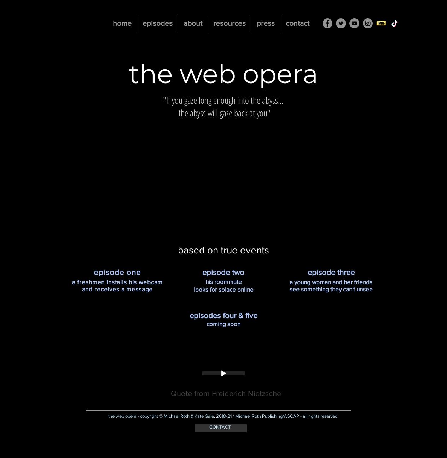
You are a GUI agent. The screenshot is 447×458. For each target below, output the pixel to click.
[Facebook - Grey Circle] (327, 23)
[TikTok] (395, 23)
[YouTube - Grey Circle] (354, 23)
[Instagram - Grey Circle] (368, 23)
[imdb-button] (381, 23)
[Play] (223, 373)
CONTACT (220, 427)
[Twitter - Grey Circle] (341, 23)
